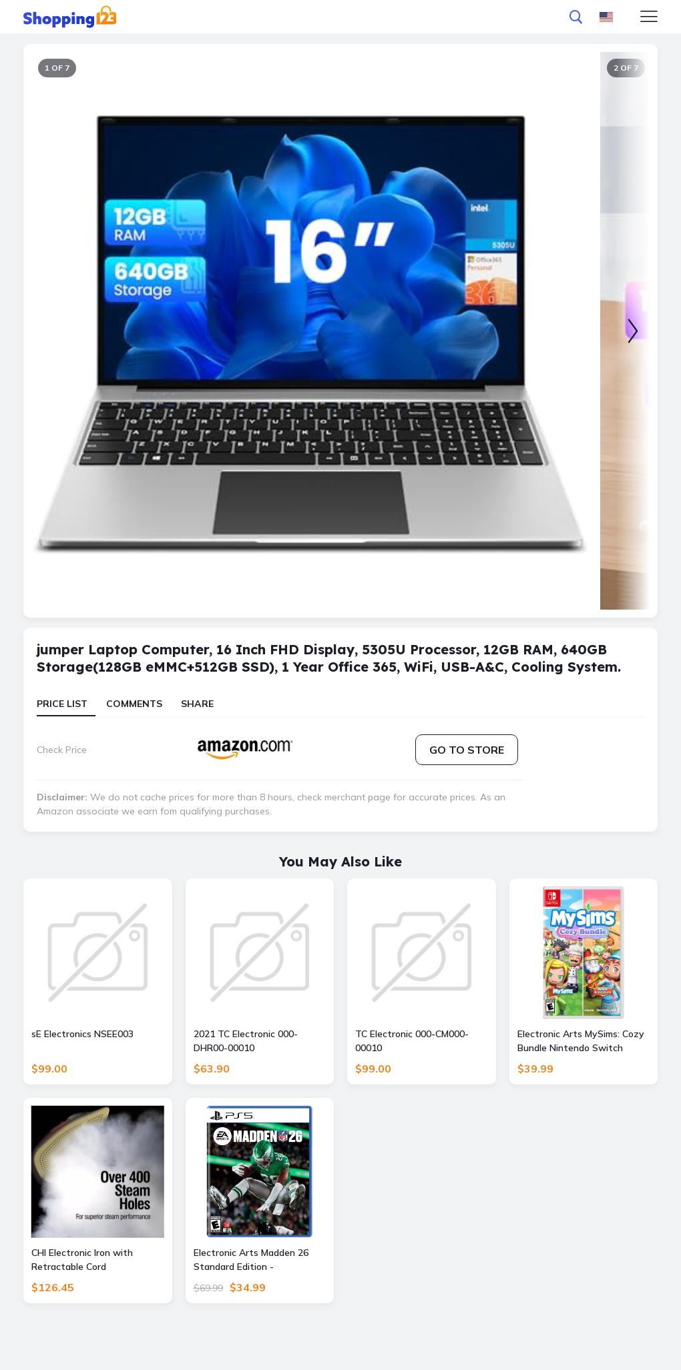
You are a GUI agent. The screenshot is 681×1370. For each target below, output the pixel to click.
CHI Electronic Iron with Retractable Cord (82, 1260)
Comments (134, 704)
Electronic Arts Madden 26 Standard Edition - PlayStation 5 (251, 1260)
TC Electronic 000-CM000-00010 (412, 1041)
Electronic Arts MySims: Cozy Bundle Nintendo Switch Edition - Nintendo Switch (580, 1041)
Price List (62, 704)
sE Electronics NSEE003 (82, 1034)
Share (197, 704)
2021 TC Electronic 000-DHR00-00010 (246, 1041)
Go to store (466, 749)
